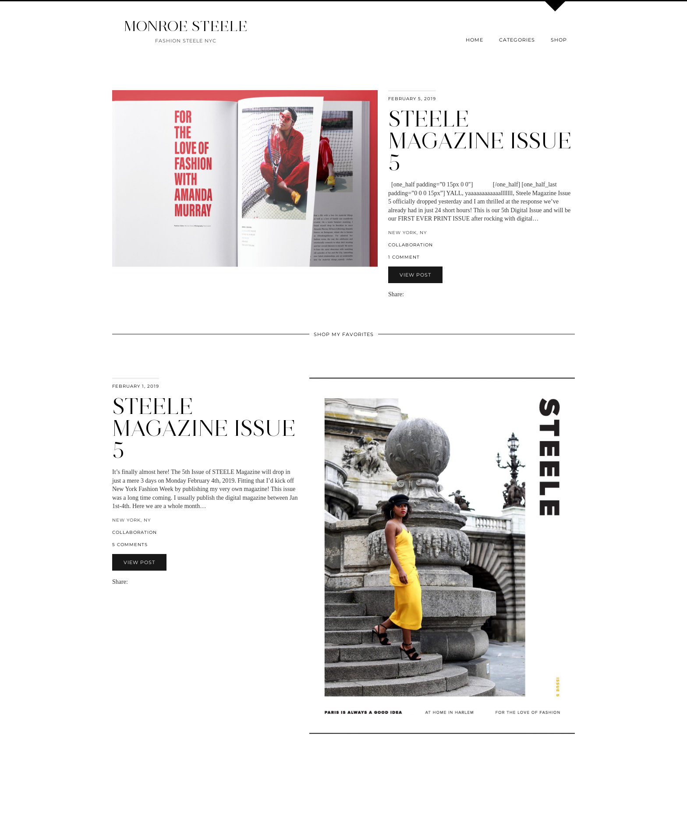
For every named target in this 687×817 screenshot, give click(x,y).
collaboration (410, 245)
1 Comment (404, 257)
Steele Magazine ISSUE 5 (480, 140)
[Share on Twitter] (416, 294)
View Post (415, 275)
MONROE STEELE (186, 26)
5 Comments (130, 544)
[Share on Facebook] (412, 294)
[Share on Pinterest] (420, 294)
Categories (517, 40)
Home (474, 40)
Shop (559, 40)
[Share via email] (407, 294)
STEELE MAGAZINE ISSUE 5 (204, 428)
